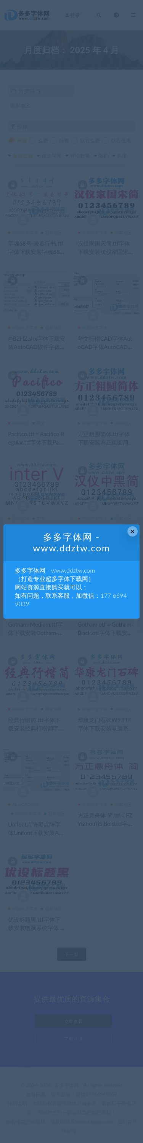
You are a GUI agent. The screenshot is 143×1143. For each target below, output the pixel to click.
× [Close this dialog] (132, 531)
